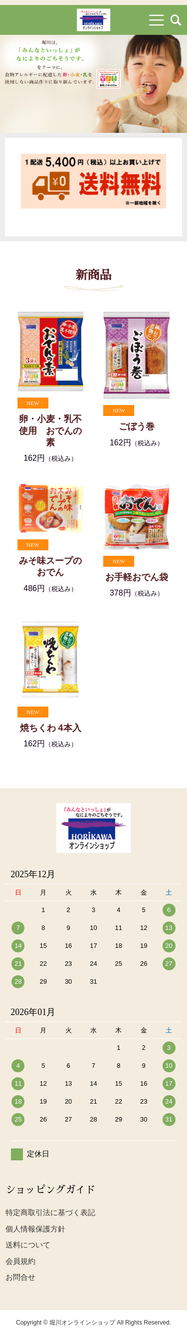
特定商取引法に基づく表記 (50, 1212)
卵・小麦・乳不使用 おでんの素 (50, 430)
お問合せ (20, 1277)
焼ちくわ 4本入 (50, 728)
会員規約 (20, 1261)
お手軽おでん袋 (136, 577)
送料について (27, 1244)
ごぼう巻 (137, 426)
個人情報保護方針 (35, 1229)
